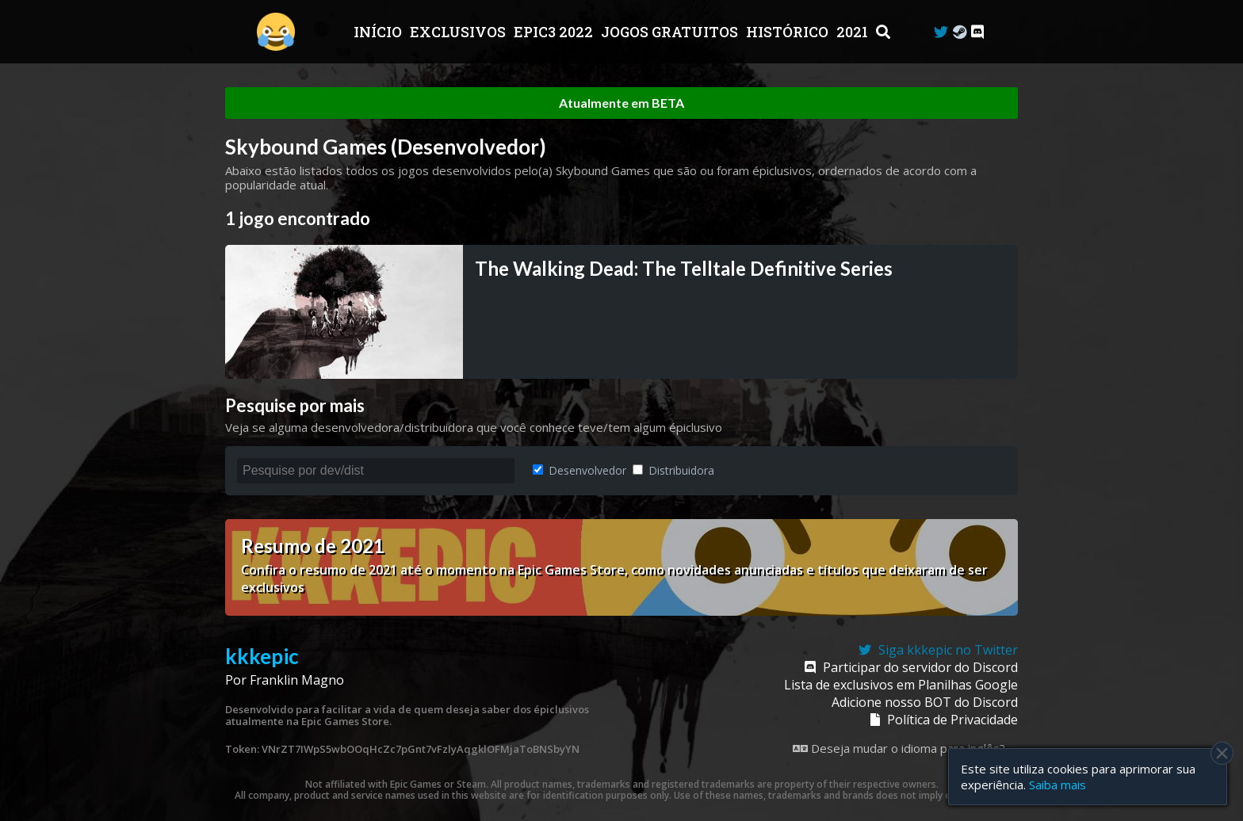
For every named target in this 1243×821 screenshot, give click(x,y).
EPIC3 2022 (555, 31)
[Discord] (977, 32)
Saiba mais (1057, 784)
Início (379, 31)
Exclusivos (459, 31)
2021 (853, 31)
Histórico (789, 31)
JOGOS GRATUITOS (671, 31)
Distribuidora (673, 470)
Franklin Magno (297, 680)
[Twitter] (941, 32)
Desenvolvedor (579, 470)
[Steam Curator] (959, 32)
